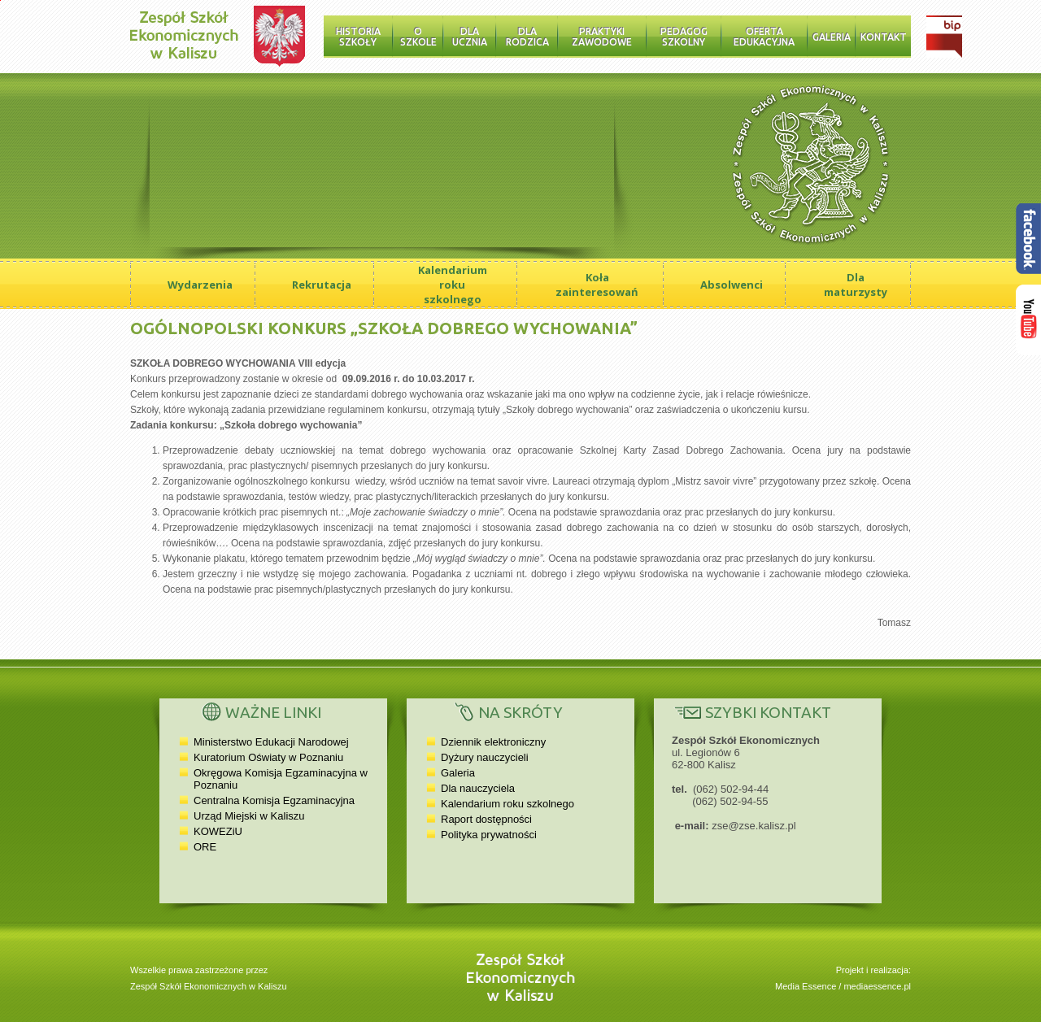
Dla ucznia (469, 36)
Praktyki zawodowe (602, 36)
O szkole (418, 36)
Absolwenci (731, 284)
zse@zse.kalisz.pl (754, 826)
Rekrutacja (321, 284)
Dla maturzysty (855, 284)
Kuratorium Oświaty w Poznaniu (268, 757)
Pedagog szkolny (684, 36)
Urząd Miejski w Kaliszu (249, 816)
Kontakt (883, 37)
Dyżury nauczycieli (485, 757)
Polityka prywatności (489, 834)
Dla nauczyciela (478, 788)
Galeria (831, 37)
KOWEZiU (218, 831)
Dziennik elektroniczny (493, 742)
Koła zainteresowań (596, 284)
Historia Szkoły (358, 36)
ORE (205, 847)
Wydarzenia (200, 284)
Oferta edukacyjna (764, 36)
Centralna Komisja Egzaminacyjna (274, 800)
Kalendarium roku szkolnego (452, 285)
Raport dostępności (486, 819)
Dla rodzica (527, 36)
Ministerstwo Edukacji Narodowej (271, 742)
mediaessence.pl (877, 986)
